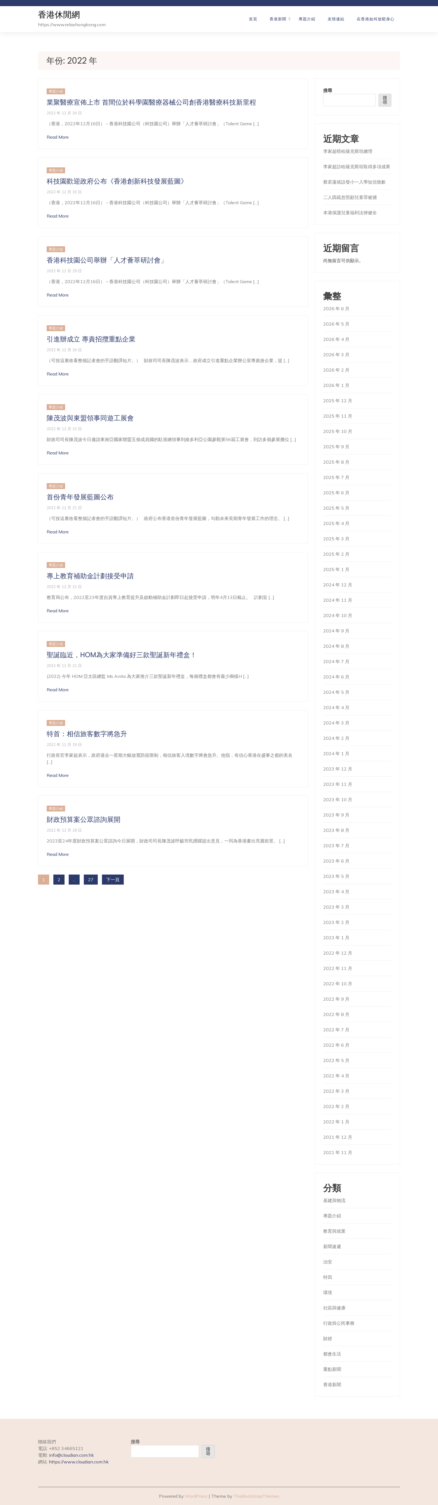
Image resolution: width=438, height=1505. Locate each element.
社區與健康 (334, 1308)
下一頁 (113, 879)
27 (91, 879)
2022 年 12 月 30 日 (64, 112)
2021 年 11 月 (337, 1152)
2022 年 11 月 (337, 968)
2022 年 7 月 (336, 1029)
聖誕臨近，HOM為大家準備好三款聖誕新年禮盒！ (122, 654)
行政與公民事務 (338, 1323)
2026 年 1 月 (336, 385)
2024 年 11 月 (337, 600)
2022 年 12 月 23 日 (64, 428)
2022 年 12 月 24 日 (64, 349)
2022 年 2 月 (336, 1106)
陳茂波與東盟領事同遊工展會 (90, 418)
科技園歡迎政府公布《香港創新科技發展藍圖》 (117, 181)
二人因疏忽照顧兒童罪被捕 (350, 197)
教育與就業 (334, 1231)
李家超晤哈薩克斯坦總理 (347, 151)
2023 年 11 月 (337, 784)
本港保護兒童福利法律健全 (350, 212)
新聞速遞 (332, 1246)
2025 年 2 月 (336, 554)
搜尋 (327, 90)
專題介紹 (307, 18)
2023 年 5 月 (336, 876)
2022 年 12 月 (337, 953)
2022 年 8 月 (336, 1014)
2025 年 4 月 (336, 523)
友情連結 (336, 18)
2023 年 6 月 (336, 861)
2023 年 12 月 (337, 769)
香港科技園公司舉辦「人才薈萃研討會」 (107, 260)
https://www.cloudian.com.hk (79, 1462)
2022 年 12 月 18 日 (64, 830)
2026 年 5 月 (336, 324)
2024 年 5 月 (336, 692)
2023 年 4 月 (336, 891)
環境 (327, 1292)
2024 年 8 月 (336, 646)
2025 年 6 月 (336, 492)
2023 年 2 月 (336, 922)
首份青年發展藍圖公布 (80, 497)
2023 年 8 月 (336, 830)
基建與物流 (334, 1200)
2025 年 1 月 (336, 569)
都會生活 (332, 1354)
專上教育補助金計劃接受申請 (90, 576)
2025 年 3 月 (336, 538)
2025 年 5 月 (336, 508)
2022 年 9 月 (336, 999)
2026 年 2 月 (336, 370)
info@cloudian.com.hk (71, 1455)
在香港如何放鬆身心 (375, 18)
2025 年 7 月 (336, 477)
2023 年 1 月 (336, 937)
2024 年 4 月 (336, 707)
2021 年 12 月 (337, 1137)
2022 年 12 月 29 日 (64, 270)
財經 (327, 1338)
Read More (58, 137)
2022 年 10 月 (337, 983)
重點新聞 (332, 1369)
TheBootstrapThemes (256, 1496)
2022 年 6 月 (336, 1045)
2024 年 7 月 (336, 661)
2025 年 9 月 (336, 446)
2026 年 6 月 (336, 308)
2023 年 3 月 (336, 907)
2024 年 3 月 (336, 723)
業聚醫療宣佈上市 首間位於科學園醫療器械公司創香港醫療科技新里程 (151, 102)
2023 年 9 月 (336, 815)
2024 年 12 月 (337, 584)
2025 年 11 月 (337, 416)
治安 (327, 1262)
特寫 (327, 1277)
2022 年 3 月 (336, 1091)
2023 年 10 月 (337, 799)
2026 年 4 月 (336, 339)
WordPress (196, 1496)
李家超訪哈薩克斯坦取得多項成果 (356, 166)
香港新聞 (278, 18)
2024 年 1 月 (336, 753)
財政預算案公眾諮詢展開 (83, 819)
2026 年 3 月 (336, 354)
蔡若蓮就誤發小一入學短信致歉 (354, 182)
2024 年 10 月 (337, 615)
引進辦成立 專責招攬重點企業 (91, 339)
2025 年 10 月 (337, 431)
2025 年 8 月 (336, 462)
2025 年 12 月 (337, 400)
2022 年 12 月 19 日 (64, 744)
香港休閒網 (59, 15)
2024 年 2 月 (336, 738)
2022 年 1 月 (336, 1121)
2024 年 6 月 (336, 677)
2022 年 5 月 (336, 1060)
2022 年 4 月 (336, 1075)
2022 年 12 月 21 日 (64, 507)
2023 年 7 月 (336, 845)
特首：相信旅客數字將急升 (87, 733)
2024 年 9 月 (336, 631)
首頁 (253, 18)
